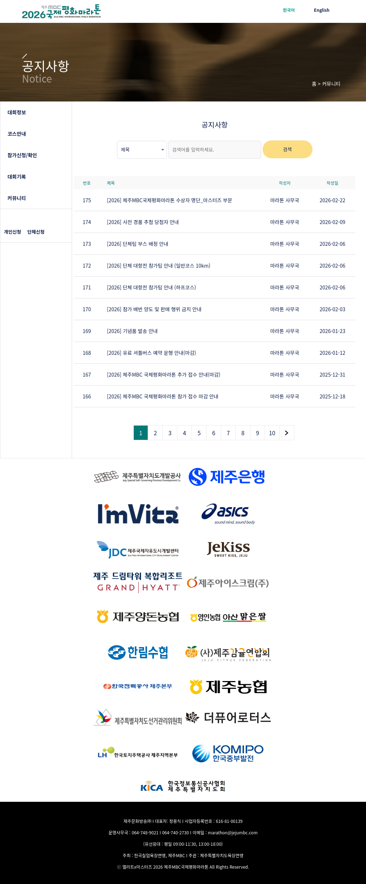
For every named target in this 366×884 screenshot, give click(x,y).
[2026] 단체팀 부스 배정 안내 (137, 243)
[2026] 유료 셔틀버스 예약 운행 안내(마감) (151, 352)
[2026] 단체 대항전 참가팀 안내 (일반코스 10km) (158, 265)
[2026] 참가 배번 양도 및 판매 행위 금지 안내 (154, 309)
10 (272, 432)
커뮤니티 (16, 198)
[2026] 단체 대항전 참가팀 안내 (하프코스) (151, 287)
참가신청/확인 (22, 155)
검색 (287, 149)
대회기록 (16, 176)
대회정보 (16, 112)
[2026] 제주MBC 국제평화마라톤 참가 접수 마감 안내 (163, 396)
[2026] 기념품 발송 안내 (132, 330)
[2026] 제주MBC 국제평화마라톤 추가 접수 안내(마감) (163, 374)
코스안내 (16, 133)
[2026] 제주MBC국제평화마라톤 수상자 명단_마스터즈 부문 (169, 200)
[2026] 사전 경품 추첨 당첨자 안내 (143, 221)
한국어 (289, 10)
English (321, 10)
